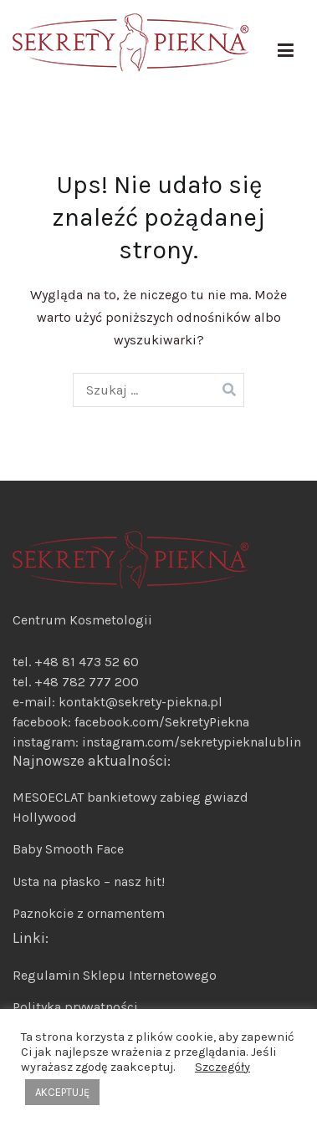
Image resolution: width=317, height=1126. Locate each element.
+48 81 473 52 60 (86, 662)
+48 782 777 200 (86, 682)
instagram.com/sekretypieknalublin (191, 742)
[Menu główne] (285, 51)
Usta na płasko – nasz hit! (89, 881)
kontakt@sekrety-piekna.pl (140, 702)
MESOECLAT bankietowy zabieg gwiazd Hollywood (130, 807)
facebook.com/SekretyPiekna (160, 722)
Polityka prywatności (75, 1007)
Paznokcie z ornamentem (89, 913)
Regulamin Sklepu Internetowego (115, 975)
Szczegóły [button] (222, 1067)
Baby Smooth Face (68, 849)
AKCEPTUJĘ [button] (62, 1092)
